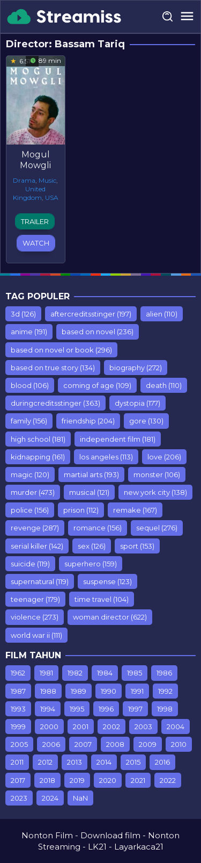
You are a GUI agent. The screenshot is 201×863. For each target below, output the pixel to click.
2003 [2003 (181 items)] (143, 726)
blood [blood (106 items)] (30, 385)
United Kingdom (29, 193)
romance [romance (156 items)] (97, 527)
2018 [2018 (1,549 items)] (47, 780)
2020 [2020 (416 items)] (107, 780)
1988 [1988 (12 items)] (48, 691)
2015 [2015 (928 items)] (133, 762)
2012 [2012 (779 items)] (45, 762)
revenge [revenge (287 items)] (35, 527)
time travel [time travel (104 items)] (102, 599)
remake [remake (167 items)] (135, 510)
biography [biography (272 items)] (135, 367)
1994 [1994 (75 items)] (47, 708)
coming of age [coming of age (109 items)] (97, 385)
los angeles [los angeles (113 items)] (106, 456)
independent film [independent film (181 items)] (117, 439)
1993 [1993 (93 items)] (18, 708)
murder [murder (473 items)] (33, 492)
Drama (24, 180)
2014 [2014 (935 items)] (103, 762)
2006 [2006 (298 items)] (51, 744)
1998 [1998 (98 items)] (165, 708)
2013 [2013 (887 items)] (74, 762)
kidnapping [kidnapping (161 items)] (38, 456)
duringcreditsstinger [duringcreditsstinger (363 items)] (55, 403)
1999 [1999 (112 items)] (18, 726)
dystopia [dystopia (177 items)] (137, 403)
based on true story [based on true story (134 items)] (53, 367)
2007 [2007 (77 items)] (83, 744)
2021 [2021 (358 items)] (138, 780)
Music (47, 180)
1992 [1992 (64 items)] (165, 691)
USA (51, 197)
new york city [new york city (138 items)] (155, 492)
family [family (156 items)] (29, 420)
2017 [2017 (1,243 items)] (18, 780)
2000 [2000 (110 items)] (49, 726)
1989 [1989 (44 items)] (78, 691)
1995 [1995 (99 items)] (77, 708)
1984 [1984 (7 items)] (105, 672)
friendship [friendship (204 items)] (88, 420)
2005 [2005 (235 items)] (19, 744)
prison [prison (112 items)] (81, 510)
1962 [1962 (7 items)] (18, 672)
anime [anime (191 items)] (29, 331)
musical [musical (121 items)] (89, 492)
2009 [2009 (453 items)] (148, 744)
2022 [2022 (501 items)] (168, 780)
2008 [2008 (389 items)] (115, 744)
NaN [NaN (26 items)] (80, 798)
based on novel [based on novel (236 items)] (97, 331)
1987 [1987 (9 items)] (18, 691)
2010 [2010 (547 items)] (179, 744)
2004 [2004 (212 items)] (175, 726)
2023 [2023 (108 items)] (19, 798)
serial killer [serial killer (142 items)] (37, 546)
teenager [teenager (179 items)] (35, 599)
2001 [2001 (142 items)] (80, 726)
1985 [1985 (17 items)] (134, 672)
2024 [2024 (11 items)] (50, 798)
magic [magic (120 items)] (30, 474)
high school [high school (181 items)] (38, 439)
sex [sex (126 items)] (92, 546)
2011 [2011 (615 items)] (17, 762)
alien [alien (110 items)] (161, 314)
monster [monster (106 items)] (156, 474)
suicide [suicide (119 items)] (30, 563)
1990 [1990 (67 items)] (108, 691)
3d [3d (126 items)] (23, 314)
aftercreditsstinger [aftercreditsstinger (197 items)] (90, 314)
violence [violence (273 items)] (34, 617)
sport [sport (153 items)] (137, 546)
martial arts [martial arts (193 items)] (91, 474)
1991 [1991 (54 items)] (137, 691)
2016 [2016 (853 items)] (162, 762)
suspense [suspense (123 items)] (107, 581)
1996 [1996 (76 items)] (106, 708)
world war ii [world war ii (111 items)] (36, 635)
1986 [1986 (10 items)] (164, 672)
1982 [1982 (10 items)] (75, 672)
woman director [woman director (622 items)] (110, 617)
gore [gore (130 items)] (146, 420)
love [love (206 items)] (164, 456)
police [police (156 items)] (30, 510)
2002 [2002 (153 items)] (111, 726)
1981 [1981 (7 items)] (46, 672)
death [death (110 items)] (164, 385)
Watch (36, 243)
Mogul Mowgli (35, 159)
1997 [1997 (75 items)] (135, 708)
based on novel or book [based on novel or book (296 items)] (61, 350)
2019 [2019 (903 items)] (77, 780)
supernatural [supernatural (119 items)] (40, 581)
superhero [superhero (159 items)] (90, 563)
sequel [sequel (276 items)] (156, 527)
